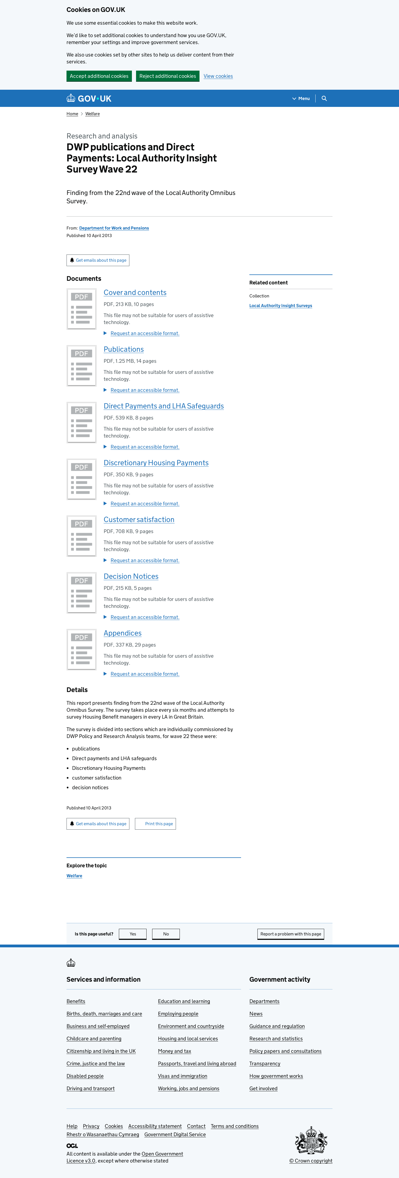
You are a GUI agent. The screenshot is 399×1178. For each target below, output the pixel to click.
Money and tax (174, 1051)
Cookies (114, 1126)
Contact (196, 1126)
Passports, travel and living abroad (197, 1063)
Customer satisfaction (139, 519)
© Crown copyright (310, 1161)
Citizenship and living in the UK (101, 1051)
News (256, 1013)
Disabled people (85, 1076)
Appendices (123, 632)
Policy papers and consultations (285, 1051)
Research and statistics (276, 1038)
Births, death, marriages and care (104, 1013)
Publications (124, 349)
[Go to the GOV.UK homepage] (88, 98)
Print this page (159, 823)
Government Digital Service (175, 1134)
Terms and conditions (235, 1126)
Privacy (91, 1126)
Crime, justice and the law (95, 1063)
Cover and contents (135, 292)
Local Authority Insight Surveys (280, 305)
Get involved (263, 1088)
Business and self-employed (98, 1026)
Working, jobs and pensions (188, 1088)
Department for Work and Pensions (114, 228)
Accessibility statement (155, 1126)
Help (72, 1126)
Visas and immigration (182, 1076)
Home (72, 113)
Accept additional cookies (99, 76)
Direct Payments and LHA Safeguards (164, 405)
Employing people (178, 1013)
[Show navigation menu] (301, 98)
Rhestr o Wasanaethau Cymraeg (102, 1134)
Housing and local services (188, 1038)
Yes (138, 934)
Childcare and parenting (93, 1038)
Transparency (264, 1063)
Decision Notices (131, 576)
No (171, 934)
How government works (276, 1076)
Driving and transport (90, 1088)
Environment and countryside (191, 1026)
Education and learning (184, 1001)
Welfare (92, 113)
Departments (264, 1001)
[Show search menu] (324, 98)
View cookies (218, 76)
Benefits (75, 1001)
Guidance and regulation (277, 1026)
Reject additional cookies (167, 76)
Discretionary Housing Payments (156, 462)
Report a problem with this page (290, 934)
